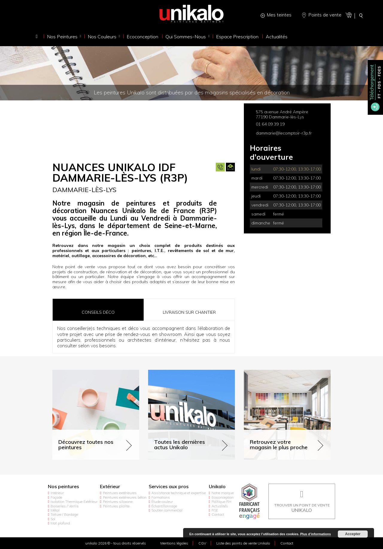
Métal (55, 510)
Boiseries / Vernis (65, 506)
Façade (56, 497)
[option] (143, 129)
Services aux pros (169, 486)
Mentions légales (174, 543)
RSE (215, 510)
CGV (202, 543)
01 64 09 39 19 (270, 124)
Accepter (352, 534)
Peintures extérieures (120, 493)
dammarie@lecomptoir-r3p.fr (284, 133)
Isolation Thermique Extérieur (74, 501)
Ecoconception (223, 497)
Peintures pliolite (116, 506)
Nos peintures (63, 486)
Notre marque (223, 493)
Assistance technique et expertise (178, 493)
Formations (160, 497)
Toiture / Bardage (64, 514)
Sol (53, 519)
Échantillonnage (164, 506)
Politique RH (221, 501)
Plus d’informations (315, 534)
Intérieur (57, 493)
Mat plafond (60, 523)
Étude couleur (162, 501)
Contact (218, 514)
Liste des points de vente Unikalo (243, 543)
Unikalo (217, 486)
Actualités (220, 506)
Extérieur (110, 486)
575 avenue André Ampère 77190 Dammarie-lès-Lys (282, 114)
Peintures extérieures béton (125, 497)
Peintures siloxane (118, 501)
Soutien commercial (167, 510)
